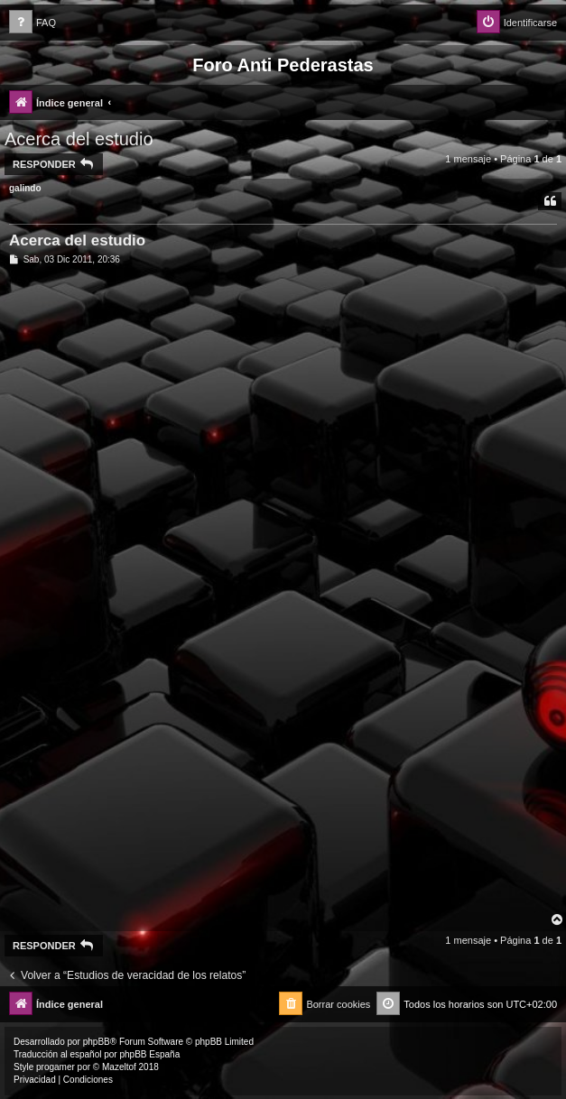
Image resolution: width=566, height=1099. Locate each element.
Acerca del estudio (79, 139)
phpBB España (149, 1054)
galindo (25, 188)
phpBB (96, 1042)
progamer (55, 1067)
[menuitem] (32, 23)
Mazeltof (119, 1067)
